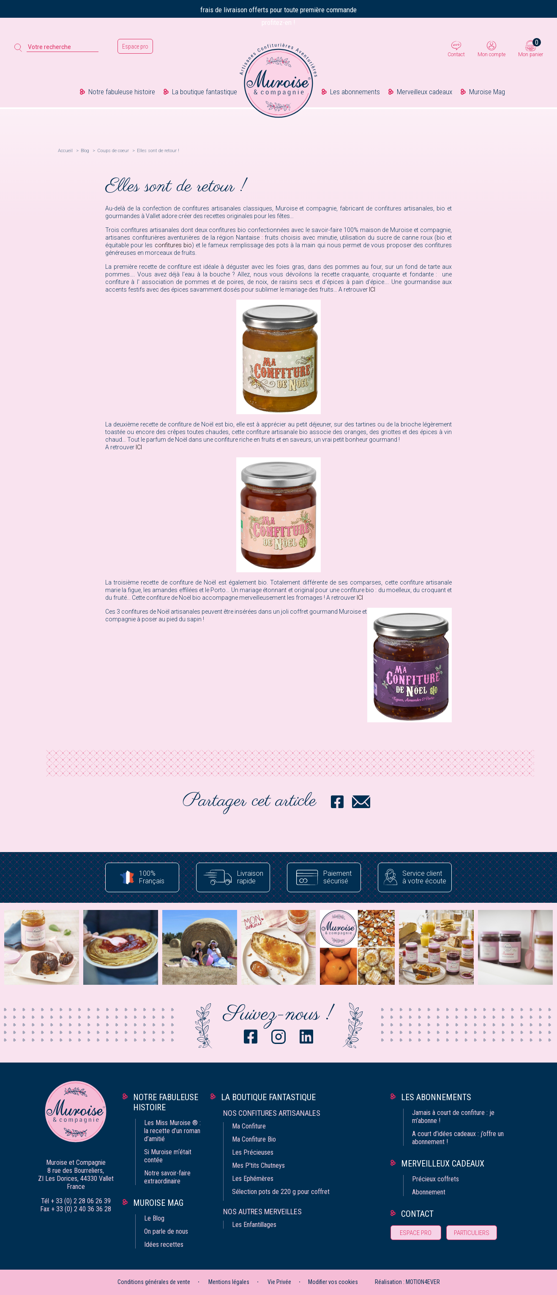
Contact (456, 54)
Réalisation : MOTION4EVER (407, 1282)
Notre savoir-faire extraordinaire (167, 1177)
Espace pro (135, 46)
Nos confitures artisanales (271, 1113)
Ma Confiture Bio (254, 1139)
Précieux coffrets (435, 1179)
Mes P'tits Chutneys (258, 1165)
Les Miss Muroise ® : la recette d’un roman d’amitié (172, 1131)
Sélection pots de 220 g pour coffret (281, 1192)
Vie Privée (279, 1282)
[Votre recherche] (62, 47)
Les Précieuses (252, 1152)
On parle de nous (166, 1231)
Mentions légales (228, 1282)
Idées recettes (163, 1244)
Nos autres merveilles (262, 1211)
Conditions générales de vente (153, 1282)
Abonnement (428, 1192)
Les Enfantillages (254, 1225)
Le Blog (154, 1218)
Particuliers (471, 1233)
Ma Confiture (249, 1126)
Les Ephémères (252, 1179)
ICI (372, 289)
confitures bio (173, 245)
